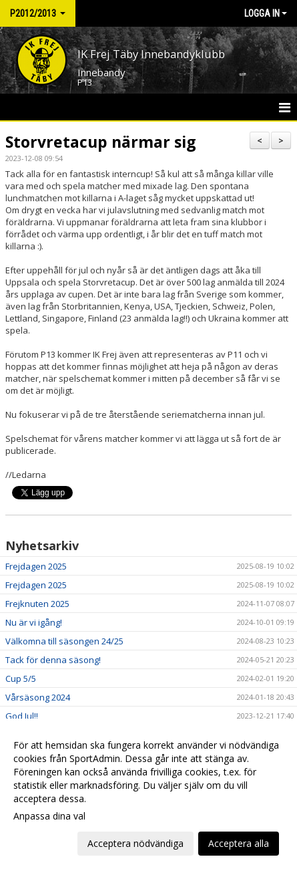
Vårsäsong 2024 (37, 697)
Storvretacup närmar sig (100, 141)
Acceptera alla (238, 843)
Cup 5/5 (20, 678)
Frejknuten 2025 (37, 604)
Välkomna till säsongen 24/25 (64, 641)
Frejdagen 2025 (36, 566)
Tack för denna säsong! (53, 660)
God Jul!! (21, 716)
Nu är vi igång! (33, 622)
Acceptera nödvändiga (135, 843)
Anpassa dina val (49, 816)
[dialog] (148, 794)
